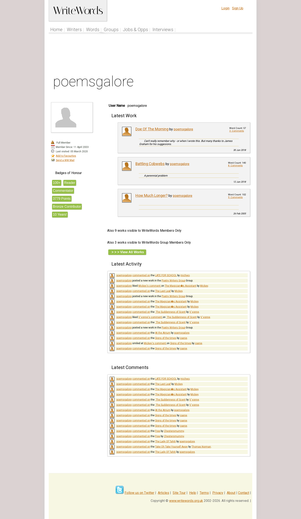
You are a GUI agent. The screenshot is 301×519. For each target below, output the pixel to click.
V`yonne (194, 311)
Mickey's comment (149, 285)
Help (192, 493)
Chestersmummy (174, 431)
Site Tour (179, 493)
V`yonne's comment (150, 317)
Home (56, 29)
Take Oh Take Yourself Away (171, 446)
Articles (163, 493)
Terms (204, 493)
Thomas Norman (201, 446)
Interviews (162, 29)
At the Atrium (162, 332)
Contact (243, 493)
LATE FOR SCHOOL (166, 275)
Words (92, 29)
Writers (74, 29)
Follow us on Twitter (139, 493)
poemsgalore (183, 129)
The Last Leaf (163, 291)
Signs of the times (165, 338)
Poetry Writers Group (173, 280)
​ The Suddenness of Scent (170, 311)
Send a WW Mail (65, 160)
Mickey (204, 285)
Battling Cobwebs (150, 164)
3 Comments (236, 131)
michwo (185, 275)
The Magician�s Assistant (180, 285)
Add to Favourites (66, 155)
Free (157, 431)
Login (225, 8)
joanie (183, 338)
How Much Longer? (151, 195)
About (231, 493)
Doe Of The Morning (151, 129)
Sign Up (237, 8)
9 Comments (235, 197)
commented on (141, 275)
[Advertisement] (151, 55)
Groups (111, 29)
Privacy (217, 493)
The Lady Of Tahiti (165, 441)
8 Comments (235, 165)
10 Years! (60, 214)
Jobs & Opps (135, 29)
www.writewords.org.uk (186, 501)
